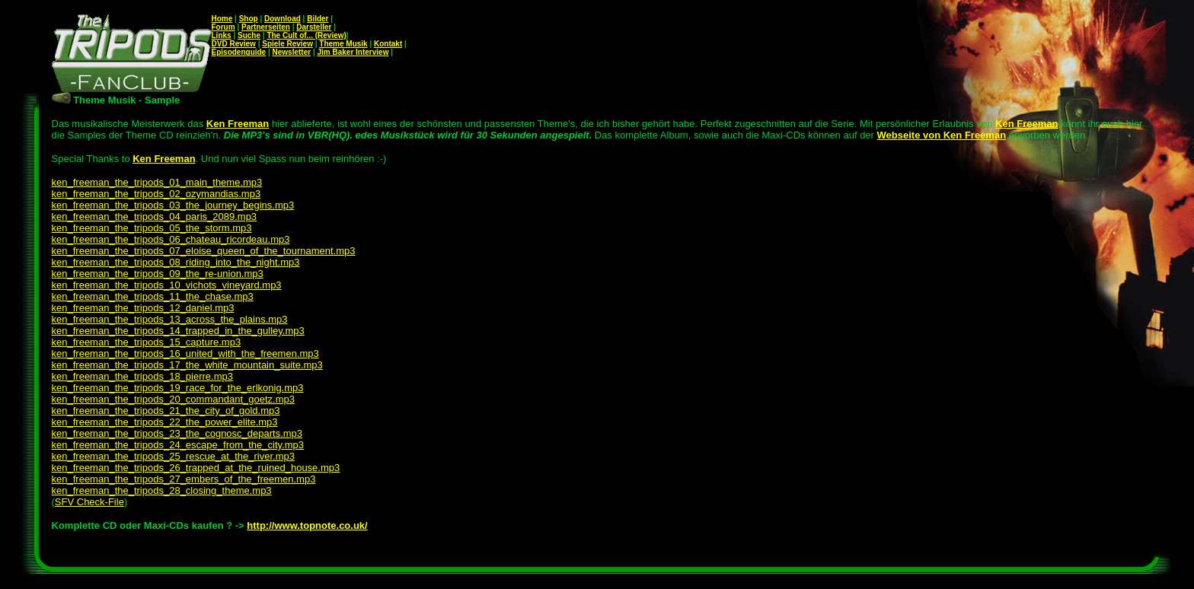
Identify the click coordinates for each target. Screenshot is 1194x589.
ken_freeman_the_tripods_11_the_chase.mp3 (153, 296)
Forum (223, 27)
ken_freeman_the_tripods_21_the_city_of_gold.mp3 (166, 410)
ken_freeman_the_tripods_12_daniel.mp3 (143, 308)
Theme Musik (343, 44)
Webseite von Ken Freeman (942, 135)
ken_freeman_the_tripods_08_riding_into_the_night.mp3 (176, 262)
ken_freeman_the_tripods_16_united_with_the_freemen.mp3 (185, 353)
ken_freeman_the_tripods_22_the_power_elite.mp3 (165, 422)
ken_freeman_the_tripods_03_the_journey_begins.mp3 (173, 205)
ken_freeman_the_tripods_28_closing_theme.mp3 (162, 490)
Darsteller (313, 27)
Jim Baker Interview (352, 52)
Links (221, 35)
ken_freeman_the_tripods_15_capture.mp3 (146, 342)
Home (222, 18)
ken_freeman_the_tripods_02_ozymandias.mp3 (156, 193)
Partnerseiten (265, 27)
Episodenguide (239, 52)
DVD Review (234, 44)
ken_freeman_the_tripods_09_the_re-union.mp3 (157, 273)
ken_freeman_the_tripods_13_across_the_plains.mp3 (170, 319)
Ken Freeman (163, 158)
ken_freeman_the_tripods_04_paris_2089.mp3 (154, 216)
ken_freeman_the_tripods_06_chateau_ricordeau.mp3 (171, 239)
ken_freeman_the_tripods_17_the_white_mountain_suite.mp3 (187, 365)
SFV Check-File (89, 502)
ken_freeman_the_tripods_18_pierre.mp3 (143, 376)
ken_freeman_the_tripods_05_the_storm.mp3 (152, 228)
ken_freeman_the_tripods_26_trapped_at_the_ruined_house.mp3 (196, 467)
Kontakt (388, 44)
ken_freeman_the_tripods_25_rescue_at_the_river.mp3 (173, 456)
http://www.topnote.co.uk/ (307, 525)
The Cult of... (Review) (306, 35)
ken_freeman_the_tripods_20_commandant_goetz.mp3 (173, 399)
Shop (248, 18)
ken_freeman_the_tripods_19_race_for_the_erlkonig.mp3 (178, 387)
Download (282, 18)
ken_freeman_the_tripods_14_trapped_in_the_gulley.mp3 (178, 330)
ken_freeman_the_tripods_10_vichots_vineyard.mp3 (167, 285)
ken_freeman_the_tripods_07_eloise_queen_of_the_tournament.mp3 (204, 250)
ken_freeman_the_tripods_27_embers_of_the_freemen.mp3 (184, 479)
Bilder (317, 18)
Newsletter (292, 52)
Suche (249, 35)
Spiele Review (287, 44)
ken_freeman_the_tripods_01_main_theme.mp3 (157, 182)
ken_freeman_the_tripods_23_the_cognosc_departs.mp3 (177, 433)
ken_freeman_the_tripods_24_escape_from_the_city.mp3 (178, 445)
